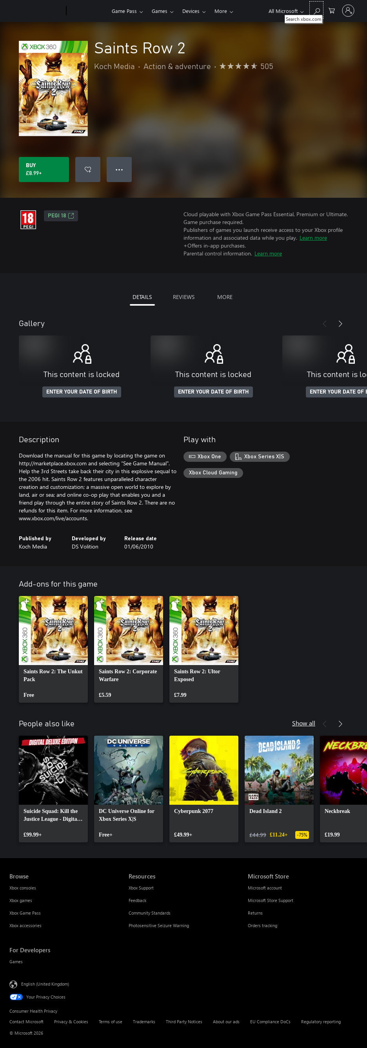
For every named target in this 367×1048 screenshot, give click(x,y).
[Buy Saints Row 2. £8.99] (44, 169)
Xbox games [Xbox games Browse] (20, 900)
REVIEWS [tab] (183, 297)
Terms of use (110, 1021)
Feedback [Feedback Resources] (137, 900)
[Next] (340, 323)
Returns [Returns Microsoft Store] (255, 912)
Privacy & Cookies (71, 1021)
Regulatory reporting (321, 1021)
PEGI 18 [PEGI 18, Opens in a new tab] (61, 216)
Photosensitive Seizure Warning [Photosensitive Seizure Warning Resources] (159, 925)
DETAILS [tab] (142, 297)
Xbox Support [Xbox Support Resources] (141, 887)
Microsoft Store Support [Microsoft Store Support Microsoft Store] (270, 900)
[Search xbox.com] (316, 10)
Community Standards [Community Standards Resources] (150, 912)
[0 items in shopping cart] (332, 10)
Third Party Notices (184, 1021)
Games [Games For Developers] (16, 961)
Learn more (313, 237)
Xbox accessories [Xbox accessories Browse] (25, 925)
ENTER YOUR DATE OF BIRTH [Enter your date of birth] (81, 392)
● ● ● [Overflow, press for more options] (119, 169)
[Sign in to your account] (348, 10)
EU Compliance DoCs (270, 1021)
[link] (53, 649)
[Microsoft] (36, 11)
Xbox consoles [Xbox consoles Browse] (22, 887)
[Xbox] (88, 11)
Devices (191, 10)
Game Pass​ (124, 10)
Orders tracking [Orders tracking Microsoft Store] (262, 925)
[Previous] (324, 323)
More (220, 10)
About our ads (226, 1021)
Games (159, 10)
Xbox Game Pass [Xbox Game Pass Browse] (25, 912)
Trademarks (144, 1021)
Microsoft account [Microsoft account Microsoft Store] (265, 887)
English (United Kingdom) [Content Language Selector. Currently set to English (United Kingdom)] (45, 983)
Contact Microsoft (26, 1021)
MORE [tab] (225, 297)
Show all (303, 723)
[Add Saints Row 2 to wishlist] (87, 169)
